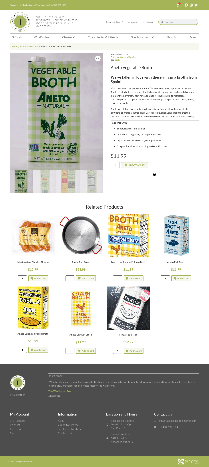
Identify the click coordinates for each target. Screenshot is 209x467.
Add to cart (136, 165)
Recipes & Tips (115, 21)
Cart (13, 433)
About (62, 420)
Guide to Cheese (68, 424)
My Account (148, 21)
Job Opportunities (69, 428)
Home (15, 46)
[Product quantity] (115, 165)
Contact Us (133, 21)
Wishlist (15, 424)
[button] (98, 58)
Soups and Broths (29, 46)
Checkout (16, 428)
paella (117, 60)
